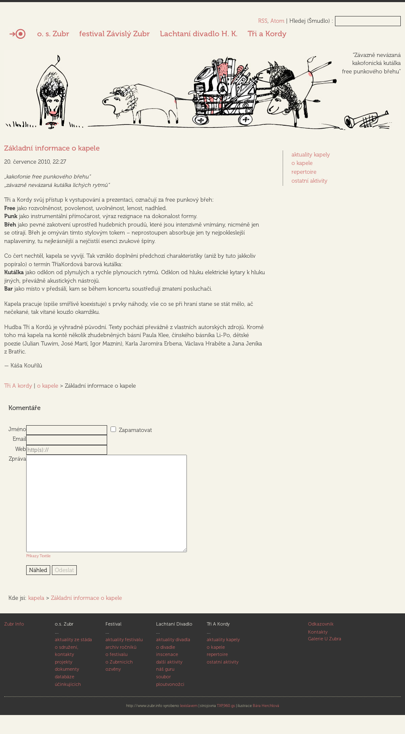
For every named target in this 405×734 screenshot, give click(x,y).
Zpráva (17, 459)
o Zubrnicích (119, 681)
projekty (63, 681)
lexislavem (188, 725)
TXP (220, 725)
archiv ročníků (120, 666)
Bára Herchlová (266, 725)
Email (19, 439)
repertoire (304, 172)
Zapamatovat (135, 430)
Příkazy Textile (38, 574)
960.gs (229, 725)
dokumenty (67, 688)
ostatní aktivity (309, 181)
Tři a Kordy (267, 33)
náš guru (165, 688)
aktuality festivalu (124, 658)
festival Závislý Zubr (114, 33)
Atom (277, 21)
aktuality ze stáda (73, 658)
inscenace (167, 673)
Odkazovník (321, 643)
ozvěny (113, 688)
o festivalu (116, 673)
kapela (36, 617)
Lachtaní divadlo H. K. (199, 33)
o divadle (165, 666)
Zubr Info (14, 643)
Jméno (17, 429)
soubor (163, 696)
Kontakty (317, 651)
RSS (262, 21)
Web (20, 449)
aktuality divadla (173, 658)
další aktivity (169, 681)
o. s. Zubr (53, 33)
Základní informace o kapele (52, 148)
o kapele (47, 386)
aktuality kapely (311, 154)
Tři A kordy (18, 386)
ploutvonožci (170, 703)
